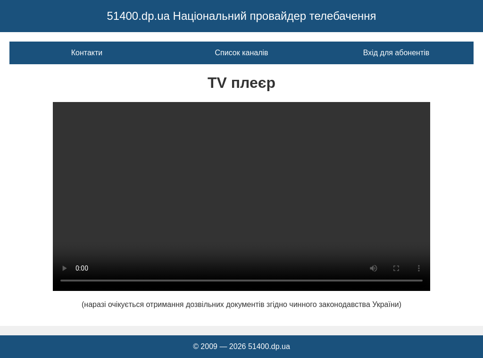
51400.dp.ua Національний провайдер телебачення (241, 15)
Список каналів (241, 53)
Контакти (87, 53)
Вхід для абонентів (396, 53)
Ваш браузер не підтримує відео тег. (241, 196)
